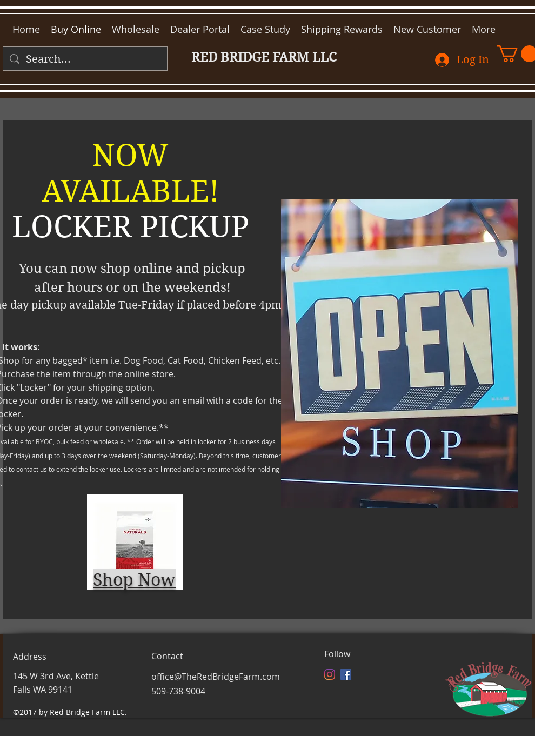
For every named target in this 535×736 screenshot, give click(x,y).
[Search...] (85, 59)
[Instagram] (329, 674)
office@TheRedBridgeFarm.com (215, 677)
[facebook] (345, 674)
